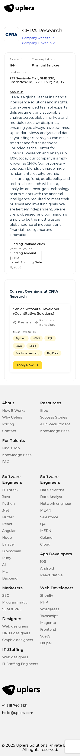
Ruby (6, 558)
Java (6, 497)
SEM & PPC (12, 609)
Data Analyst (51, 497)
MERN (45, 531)
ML (5, 572)
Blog (44, 411)
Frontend (48, 630)
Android (47, 568)
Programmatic (15, 602)
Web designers (15, 626)
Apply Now (27, 365)
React (7, 524)
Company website (38, 38)
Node (7, 538)
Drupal (46, 643)
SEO (6, 596)
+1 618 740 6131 (14, 706)
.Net (5, 510)
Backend (9, 578)
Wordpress (49, 609)
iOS (43, 562)
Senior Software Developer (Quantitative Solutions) (36, 311)
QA (43, 524)
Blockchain (11, 551)
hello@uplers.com (17, 713)
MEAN (45, 510)
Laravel (8, 544)
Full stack (10, 490)
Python (8, 504)
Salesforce (49, 517)
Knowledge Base (55, 431)
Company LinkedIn (38, 43)
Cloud (45, 544)
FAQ (6, 462)
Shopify (46, 596)
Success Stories (53, 417)
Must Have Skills (24, 332)
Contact (9, 431)
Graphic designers (17, 640)
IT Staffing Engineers (20, 664)
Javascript (49, 616)
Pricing (8, 424)
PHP (44, 602)
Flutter (8, 517)
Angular (9, 531)
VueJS (45, 636)
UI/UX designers (16, 633)
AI (4, 565)
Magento (48, 623)
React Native (51, 575)
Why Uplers (12, 417)
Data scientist (52, 490)
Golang (46, 538)
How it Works (14, 411)
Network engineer (55, 504)
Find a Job (11, 448)
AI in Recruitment (55, 424)
